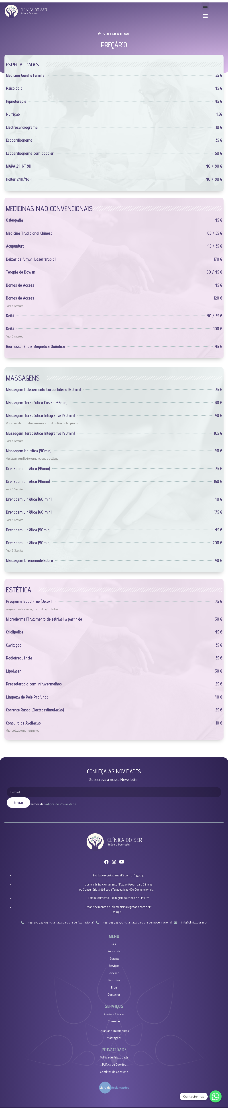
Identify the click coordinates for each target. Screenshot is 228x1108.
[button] (205, 6)
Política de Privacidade (60, 804)
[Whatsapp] (216, 1096)
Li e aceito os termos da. (44, 804)
